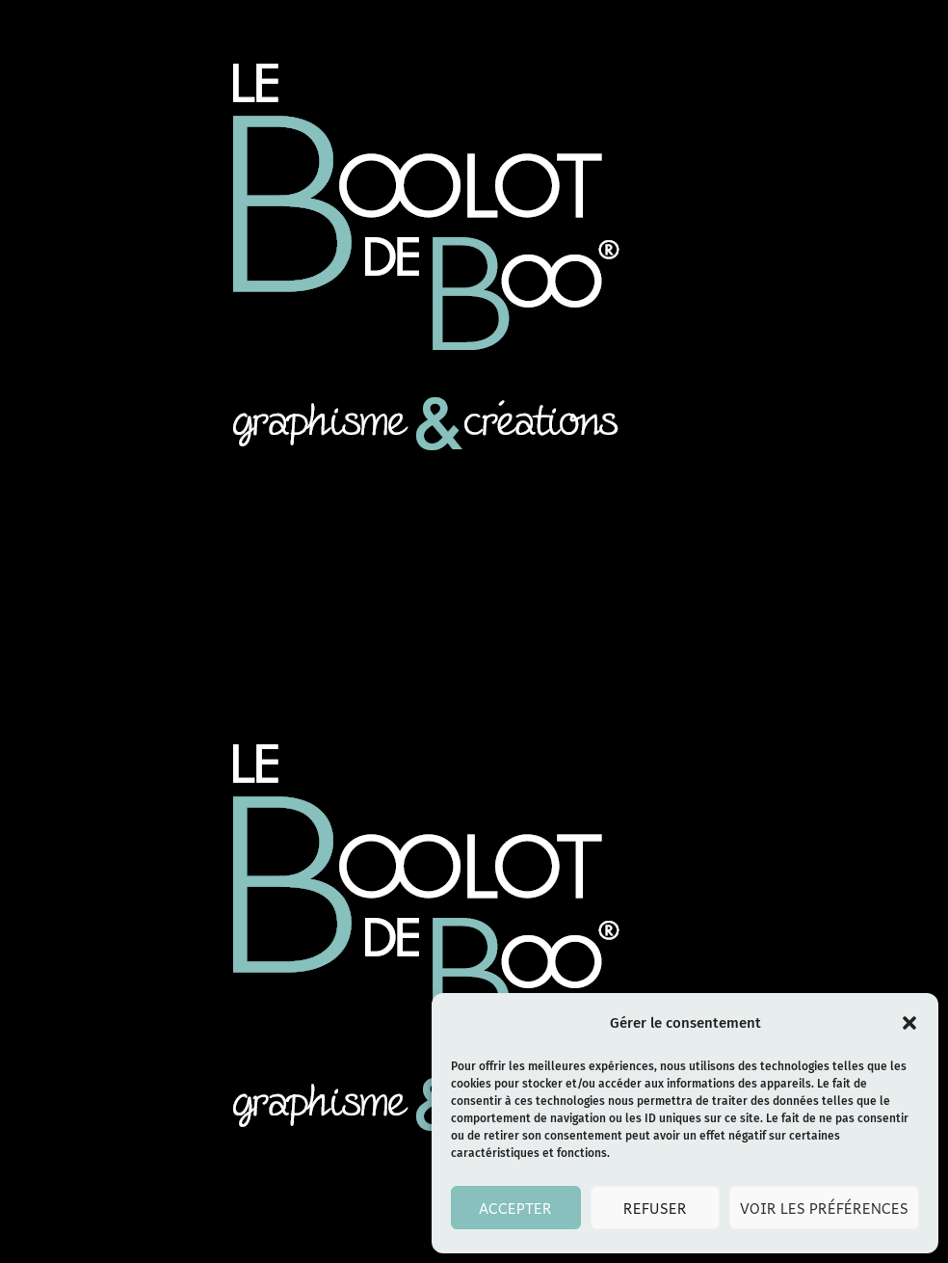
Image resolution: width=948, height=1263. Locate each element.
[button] (909, 1023)
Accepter (515, 1208)
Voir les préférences (824, 1208)
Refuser (655, 1208)
